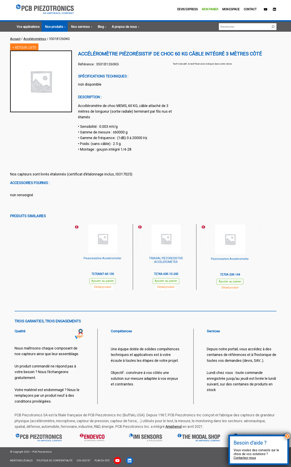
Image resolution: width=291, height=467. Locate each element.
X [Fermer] (287, 436)
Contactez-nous (245, 458)
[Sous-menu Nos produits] (55, 27)
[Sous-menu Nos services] (81, 27)
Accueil (15, 39)
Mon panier (210, 9)
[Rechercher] (273, 26)
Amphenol (174, 427)
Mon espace (231, 9)
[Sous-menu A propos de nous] (125, 27)
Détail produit (102, 287)
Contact (250, 9)
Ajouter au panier (102, 281)
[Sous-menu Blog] (101, 27)
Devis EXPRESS (187, 9)
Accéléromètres (34, 39)
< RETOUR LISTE (24, 47)
